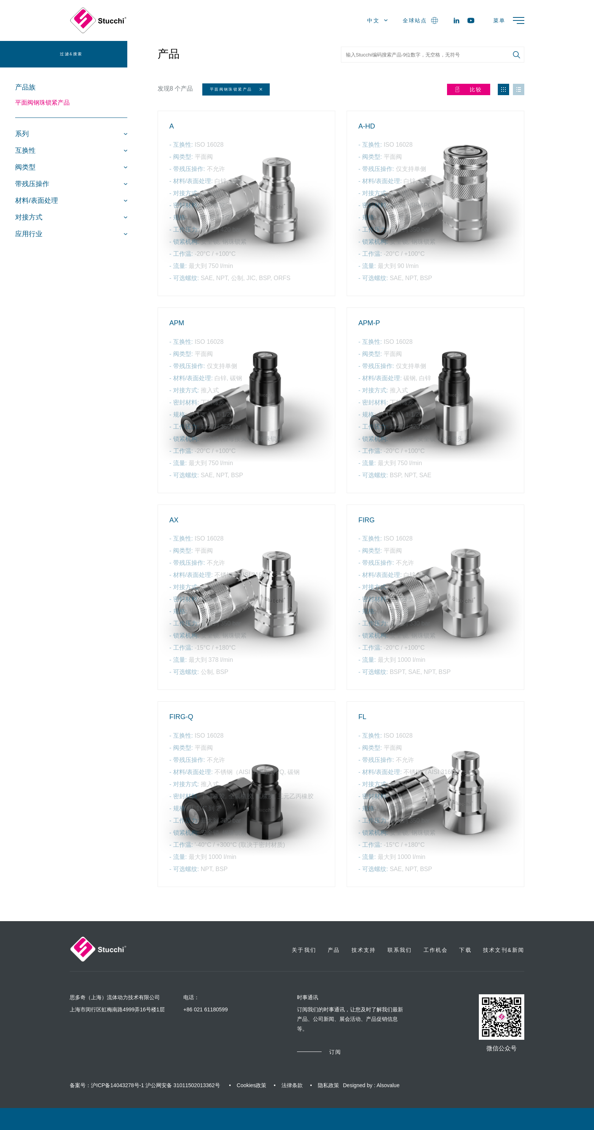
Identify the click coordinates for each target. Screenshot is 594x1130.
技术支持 (364, 950)
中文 (377, 20)
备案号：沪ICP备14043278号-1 (107, 1085)
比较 (468, 89)
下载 (465, 950)
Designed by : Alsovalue (371, 1085)
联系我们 (400, 950)
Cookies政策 (252, 1085)
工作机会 (436, 950)
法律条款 (292, 1085)
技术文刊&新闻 (503, 950)
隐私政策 (328, 1085)
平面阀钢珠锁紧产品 (42, 102)
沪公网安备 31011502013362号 (182, 1085)
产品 (169, 54)
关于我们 (304, 950)
